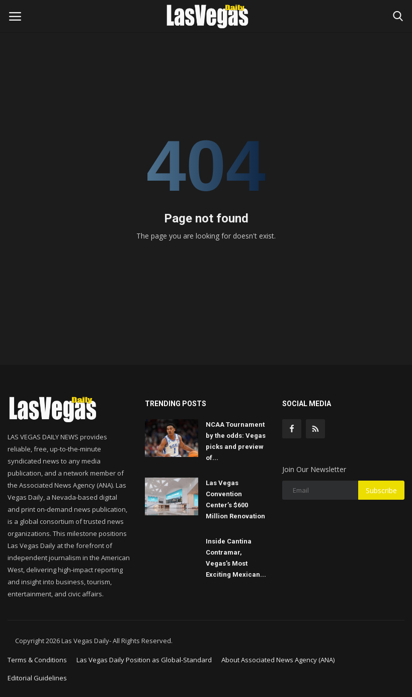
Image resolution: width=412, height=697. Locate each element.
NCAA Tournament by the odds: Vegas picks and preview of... (236, 441)
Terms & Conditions (37, 659)
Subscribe (381, 490)
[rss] (315, 428)
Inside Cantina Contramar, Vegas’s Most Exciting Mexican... (236, 557)
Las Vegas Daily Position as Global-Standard (144, 659)
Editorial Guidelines (37, 677)
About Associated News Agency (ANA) (278, 659)
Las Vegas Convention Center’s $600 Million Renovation (235, 499)
